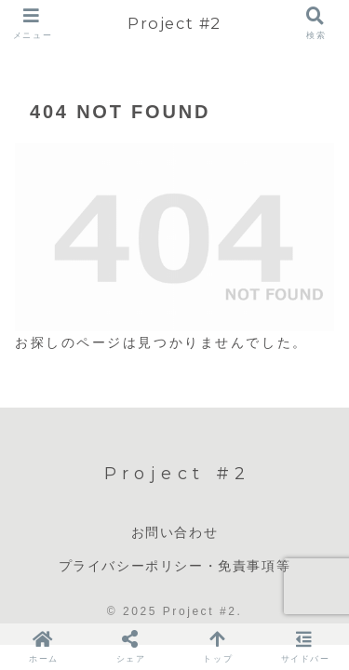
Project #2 (174, 23)
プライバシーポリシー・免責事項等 (175, 565)
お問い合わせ (175, 532)
